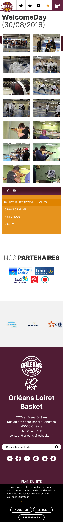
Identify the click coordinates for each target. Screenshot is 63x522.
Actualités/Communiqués (27, 202)
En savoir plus (14, 501)
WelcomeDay (10, 196)
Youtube (10, 458)
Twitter (27, 458)
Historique (12, 216)
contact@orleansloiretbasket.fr (31, 435)
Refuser (43, 509)
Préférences (31, 517)
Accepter (21, 509)
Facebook (18, 458)
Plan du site (31, 481)
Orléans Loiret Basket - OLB (7, 7)
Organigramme (15, 209)
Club (11, 191)
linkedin (45, 458)
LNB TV (9, 223)
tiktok (53, 458)
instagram (36, 458)
